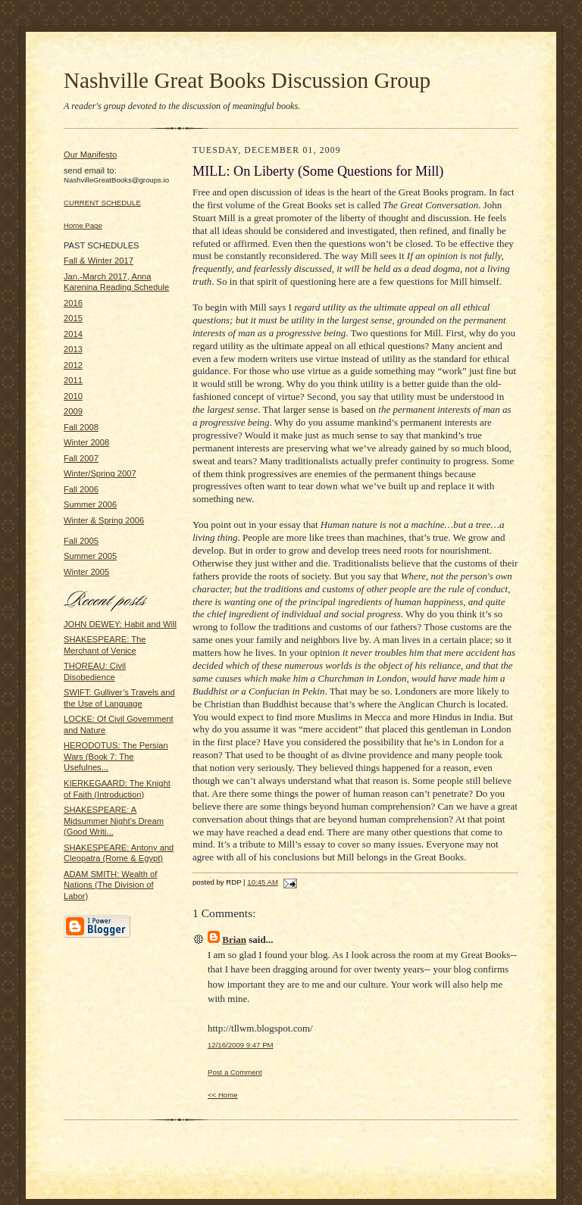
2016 (73, 302)
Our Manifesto (90, 154)
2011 (73, 380)
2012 (73, 365)
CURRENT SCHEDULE (102, 202)
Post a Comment (235, 1072)
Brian (234, 939)
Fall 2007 (81, 458)
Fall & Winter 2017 (98, 260)
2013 (73, 349)
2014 (73, 334)
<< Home (223, 1095)
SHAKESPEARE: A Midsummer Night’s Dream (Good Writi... (114, 820)
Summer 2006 (90, 504)
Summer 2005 (90, 555)
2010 (73, 396)
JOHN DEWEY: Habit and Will (120, 624)
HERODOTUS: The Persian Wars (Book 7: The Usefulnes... (116, 756)
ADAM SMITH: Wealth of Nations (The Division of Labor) (110, 885)
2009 (73, 411)
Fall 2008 (81, 427)
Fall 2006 (81, 489)
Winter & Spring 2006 (104, 520)
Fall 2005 (81, 540)
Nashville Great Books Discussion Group (247, 80)
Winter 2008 (86, 442)
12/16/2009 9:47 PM (241, 1045)
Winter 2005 (86, 571)
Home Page (83, 225)
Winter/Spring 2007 (100, 473)
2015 (73, 318)
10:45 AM (262, 882)
